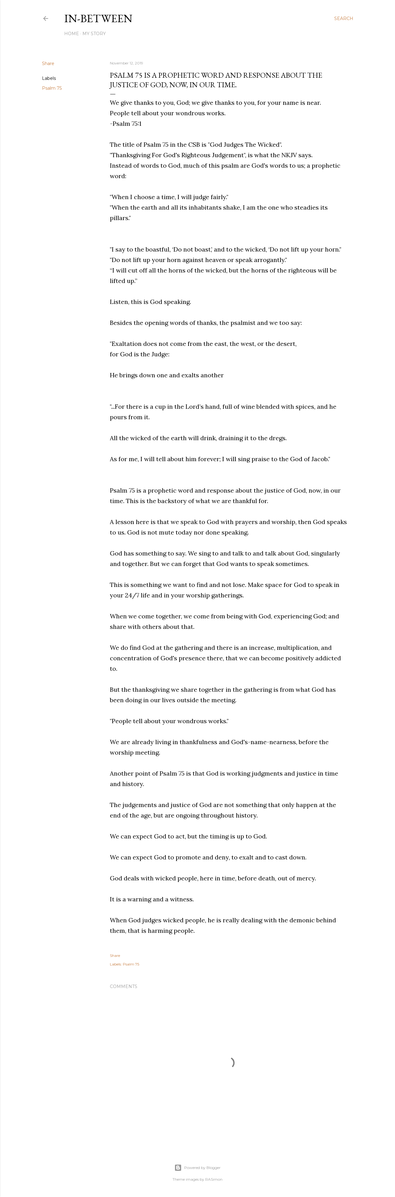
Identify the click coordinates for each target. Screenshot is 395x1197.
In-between (98, 18)
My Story (94, 33)
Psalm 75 (52, 88)
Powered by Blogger (197, 1167)
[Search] (343, 18)
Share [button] (48, 63)
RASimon (213, 1179)
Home (71, 33)
